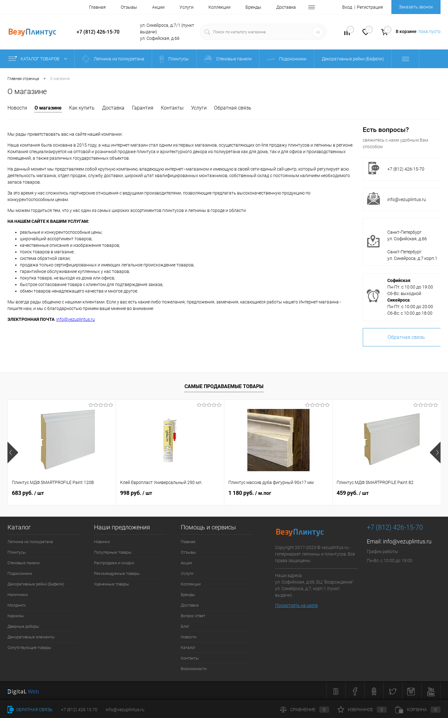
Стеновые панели (23, 563)
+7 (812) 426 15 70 (79, 709)
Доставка (286, 7)
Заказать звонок (416, 6)
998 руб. (136, 493)
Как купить (82, 108)
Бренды (253, 7)
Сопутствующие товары (29, 647)
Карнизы (15, 615)
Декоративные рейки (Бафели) (35, 584)
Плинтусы (16, 552)
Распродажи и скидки (114, 563)
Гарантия (142, 108)
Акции (158, 7)
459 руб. (353, 493)
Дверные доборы (23, 626)
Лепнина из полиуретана (30, 541)
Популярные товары (113, 552)
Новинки (102, 541)
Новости (17, 108)
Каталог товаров (39, 59)
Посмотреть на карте (296, 605)
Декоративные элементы (31, 637)
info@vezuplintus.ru (75, 319)
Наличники (17, 594)
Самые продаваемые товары (224, 386)
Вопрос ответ (193, 615)
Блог (185, 626)
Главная (97, 7)
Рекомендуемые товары (117, 573)
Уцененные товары (111, 584)
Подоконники (19, 573)
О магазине (48, 108)
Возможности (194, 668)
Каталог (188, 647)
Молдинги (16, 605)
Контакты (172, 108)
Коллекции (219, 7)
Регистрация (370, 7)
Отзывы (129, 7)
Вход (347, 7)
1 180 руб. (249, 493)
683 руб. (28, 493)
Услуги (187, 7)
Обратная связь (232, 108)
